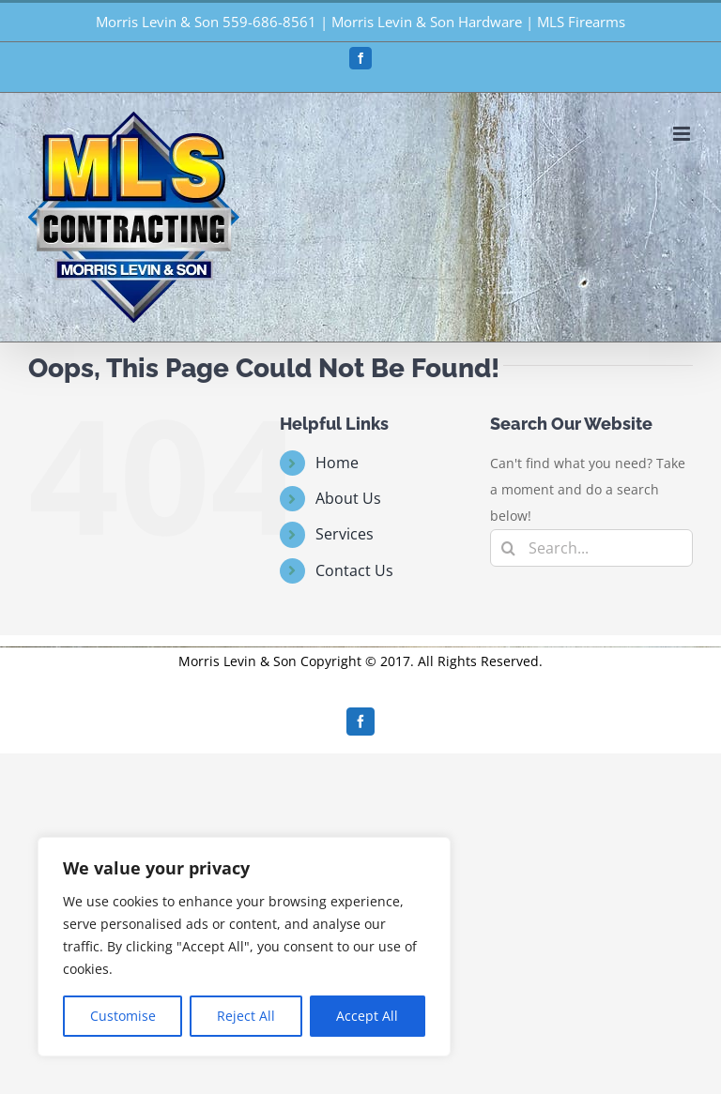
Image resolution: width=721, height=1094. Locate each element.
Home (337, 462)
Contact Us (354, 570)
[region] (244, 946)
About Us (348, 498)
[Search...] (591, 548)
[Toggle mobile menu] (683, 134)
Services (344, 534)
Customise (123, 1016)
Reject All (246, 1016)
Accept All (367, 1016)
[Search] (509, 548)
